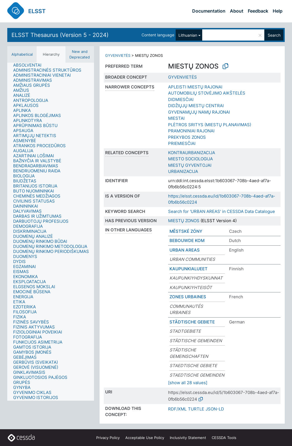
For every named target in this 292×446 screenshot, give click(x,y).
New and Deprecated (79, 54)
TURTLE (196, 409)
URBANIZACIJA (183, 171)
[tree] (50, 232)
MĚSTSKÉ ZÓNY (185, 231)
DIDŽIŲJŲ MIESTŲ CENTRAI (196, 105)
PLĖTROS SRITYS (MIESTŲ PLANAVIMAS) (209, 124)
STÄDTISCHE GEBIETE (192, 322)
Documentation (208, 11)
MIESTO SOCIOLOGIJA (190, 158)
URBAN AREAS (184, 250)
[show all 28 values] (187, 382)
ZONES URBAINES (187, 296)
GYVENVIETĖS (117, 55)
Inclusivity (188, 437)
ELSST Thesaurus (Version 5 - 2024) (60, 35)
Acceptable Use (144, 437)
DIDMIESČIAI (181, 99)
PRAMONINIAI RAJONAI (191, 130)
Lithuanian (187, 35)
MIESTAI (176, 118)
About (236, 11)
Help (277, 11)
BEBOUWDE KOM (186, 240)
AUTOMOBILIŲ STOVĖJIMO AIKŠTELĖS (206, 93)
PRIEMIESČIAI (182, 143)
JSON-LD (215, 409)
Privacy (108, 437)
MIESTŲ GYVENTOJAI (189, 165)
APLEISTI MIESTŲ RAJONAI (195, 87)
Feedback (258, 11)
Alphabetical (22, 54)
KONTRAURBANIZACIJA (191, 152)
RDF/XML (177, 409)
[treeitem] (29, 65)
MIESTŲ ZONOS (183, 220)
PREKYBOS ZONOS (187, 137)
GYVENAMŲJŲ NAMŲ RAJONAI (199, 112)
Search (274, 35)
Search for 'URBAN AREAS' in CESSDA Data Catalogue (221, 211)
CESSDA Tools (224, 437)
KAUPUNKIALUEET (188, 268)
